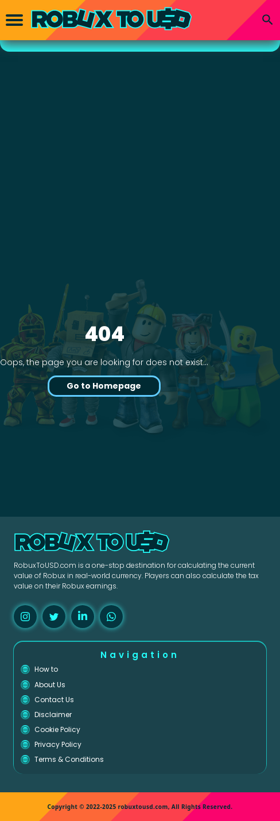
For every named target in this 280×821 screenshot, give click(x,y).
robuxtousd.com (143, 807)
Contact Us (54, 699)
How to (46, 669)
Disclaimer (53, 714)
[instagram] (25, 616)
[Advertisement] (140, 137)
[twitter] (53, 616)
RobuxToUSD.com (45, 565)
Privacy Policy (57, 744)
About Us (49, 685)
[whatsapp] (111, 616)
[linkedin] (82, 616)
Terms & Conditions (69, 759)
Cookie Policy (57, 729)
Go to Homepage (104, 386)
